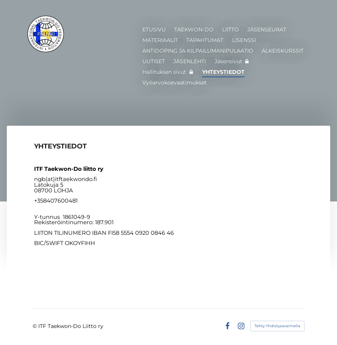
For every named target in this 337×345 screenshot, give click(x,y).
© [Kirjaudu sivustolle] (35, 326)
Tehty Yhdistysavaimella (277, 325)
